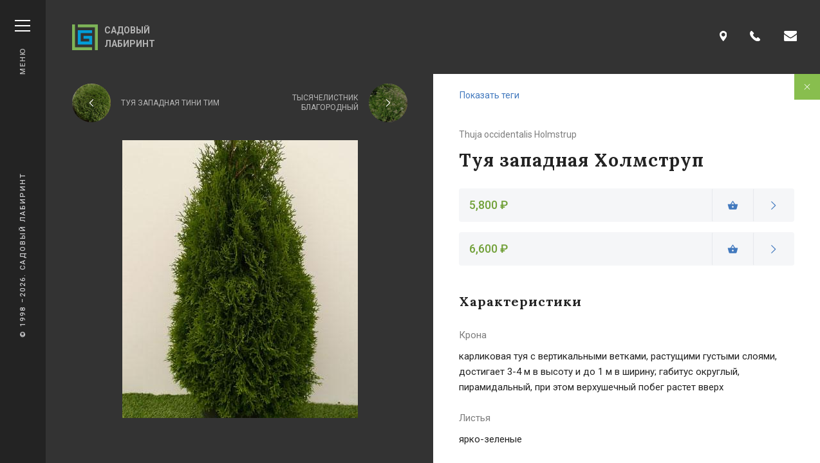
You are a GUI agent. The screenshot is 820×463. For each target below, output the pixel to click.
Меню (22, 47)
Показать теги (489, 95)
